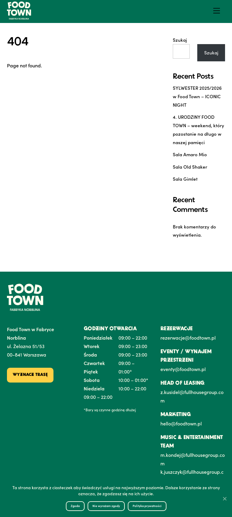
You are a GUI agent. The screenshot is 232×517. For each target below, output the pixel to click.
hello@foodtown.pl (181, 423)
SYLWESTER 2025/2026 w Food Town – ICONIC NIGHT (197, 96)
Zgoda (75, 506)
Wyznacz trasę (30, 375)
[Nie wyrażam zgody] (224, 499)
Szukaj (180, 40)
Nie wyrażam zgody (106, 506)
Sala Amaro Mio (190, 154)
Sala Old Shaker (190, 166)
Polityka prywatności (147, 506)
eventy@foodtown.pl (183, 369)
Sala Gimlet (185, 179)
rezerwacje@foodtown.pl (188, 337)
